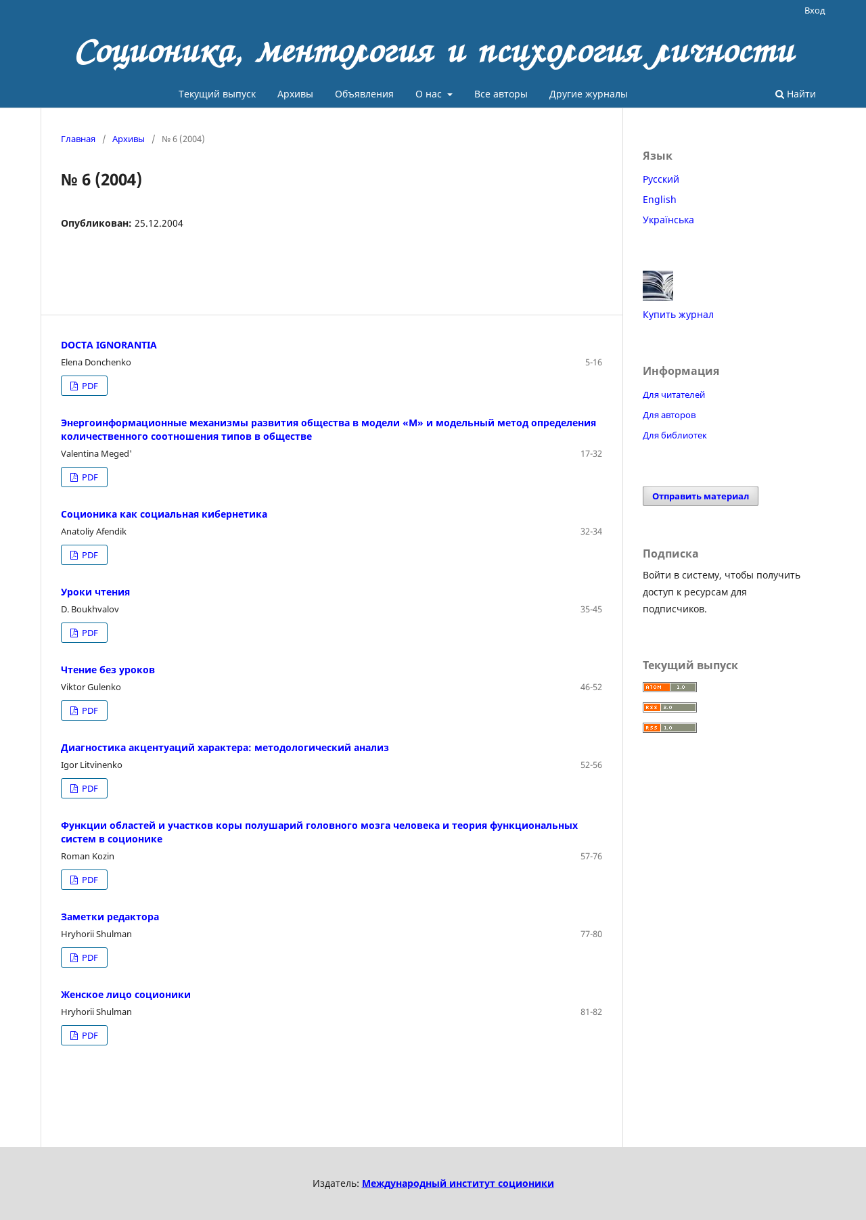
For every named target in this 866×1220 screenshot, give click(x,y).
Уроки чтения (95, 591)
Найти (795, 93)
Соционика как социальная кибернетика (164, 513)
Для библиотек (675, 435)
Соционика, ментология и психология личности (433, 51)
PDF (89, 386)
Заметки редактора (110, 916)
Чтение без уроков (108, 669)
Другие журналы (588, 93)
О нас (430, 93)
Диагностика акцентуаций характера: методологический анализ (225, 747)
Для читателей (674, 394)
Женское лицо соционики (126, 994)
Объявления (364, 93)
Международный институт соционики (458, 1183)
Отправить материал (700, 496)
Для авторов (669, 415)
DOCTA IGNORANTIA (109, 344)
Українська (668, 219)
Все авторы (501, 93)
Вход (814, 10)
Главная (78, 139)
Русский (661, 179)
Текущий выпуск (217, 93)
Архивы (295, 93)
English (660, 199)
